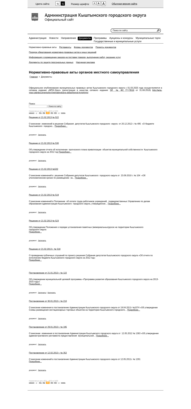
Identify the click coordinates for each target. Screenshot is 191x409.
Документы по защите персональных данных (51, 62)
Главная (34, 77)
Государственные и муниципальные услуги (117, 41)
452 (44, 113)
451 (40, 113)
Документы (85, 38)
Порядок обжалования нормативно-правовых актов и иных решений (62, 52)
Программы (100, 38)
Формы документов (83, 47)
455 (55, 113)
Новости (53, 38)
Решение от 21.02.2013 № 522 (44, 117)
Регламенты (65, 47)
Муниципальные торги (148, 38)
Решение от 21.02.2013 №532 (43, 169)
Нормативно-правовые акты (43, 47)
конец (63, 113)
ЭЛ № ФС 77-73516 (122, 90)
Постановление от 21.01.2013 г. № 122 (48, 273)
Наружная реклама (85, 62)
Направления (68, 38)
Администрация (37, 38)
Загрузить (42, 135)
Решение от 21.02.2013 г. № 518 (44, 249)
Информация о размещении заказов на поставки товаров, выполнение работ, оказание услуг (75, 57)
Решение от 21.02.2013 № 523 (44, 221)
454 (52, 113)
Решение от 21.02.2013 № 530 (44, 143)
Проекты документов (106, 47)
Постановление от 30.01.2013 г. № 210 (48, 301)
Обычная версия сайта (124, 4)
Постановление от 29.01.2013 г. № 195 (48, 327)
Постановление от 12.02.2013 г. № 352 (48, 353)
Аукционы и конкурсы (121, 38)
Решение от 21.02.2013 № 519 (44, 195)
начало (31, 113)
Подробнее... (61, 126)
